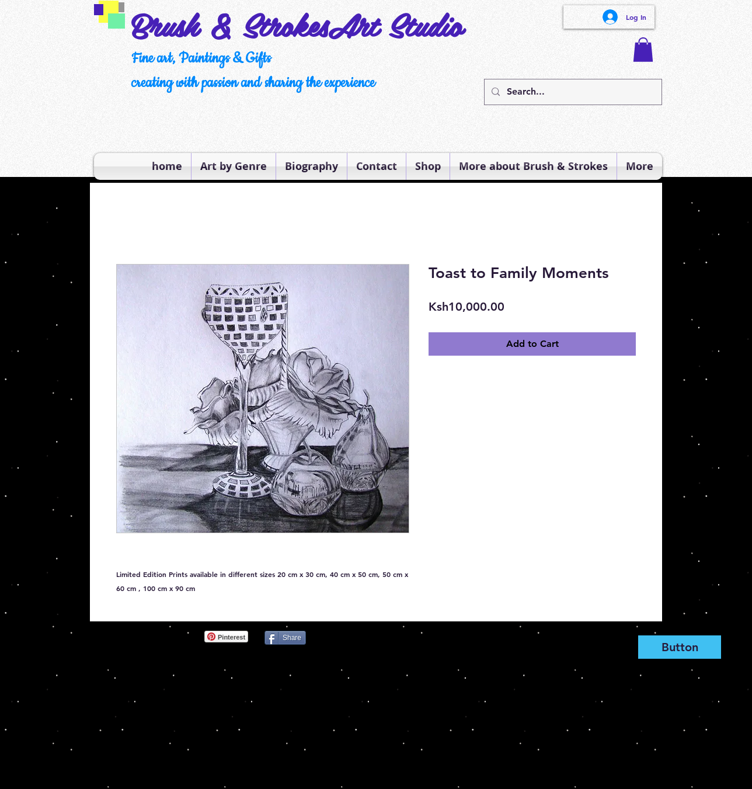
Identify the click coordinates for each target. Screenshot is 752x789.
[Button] (679, 647)
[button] (643, 49)
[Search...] (572, 92)
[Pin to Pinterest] (113, 636)
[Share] (285, 638)
